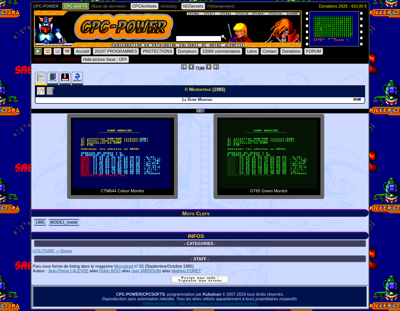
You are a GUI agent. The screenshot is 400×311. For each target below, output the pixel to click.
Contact (269, 51)
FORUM (313, 51)
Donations (291, 51)
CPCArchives (144, 6)
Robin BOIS (110, 271)
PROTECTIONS (157, 51)
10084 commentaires (221, 51)
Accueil (82, 51)
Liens (252, 51)
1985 (40, 222)
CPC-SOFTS (75, 6)
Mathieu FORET (186, 271)
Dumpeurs (187, 51)
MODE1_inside (64, 222)
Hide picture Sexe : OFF (105, 59)
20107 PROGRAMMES (116, 51)
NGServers (193, 6)
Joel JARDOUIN (146, 271)
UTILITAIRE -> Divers (52, 251)
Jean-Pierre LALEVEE (68, 271)
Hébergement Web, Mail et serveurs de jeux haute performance (200, 303)
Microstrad (123, 266)
